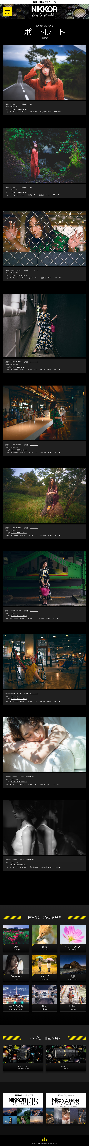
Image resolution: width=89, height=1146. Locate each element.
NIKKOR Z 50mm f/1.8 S (19, 864)
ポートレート (31, 104)
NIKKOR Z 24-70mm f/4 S (19, 109)
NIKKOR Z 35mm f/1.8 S (19, 275)
